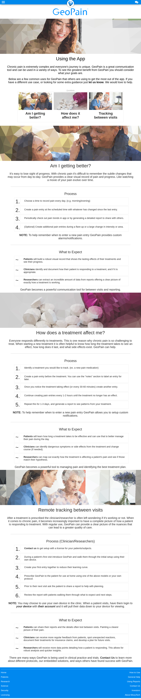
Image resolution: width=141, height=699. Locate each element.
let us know (96, 82)
